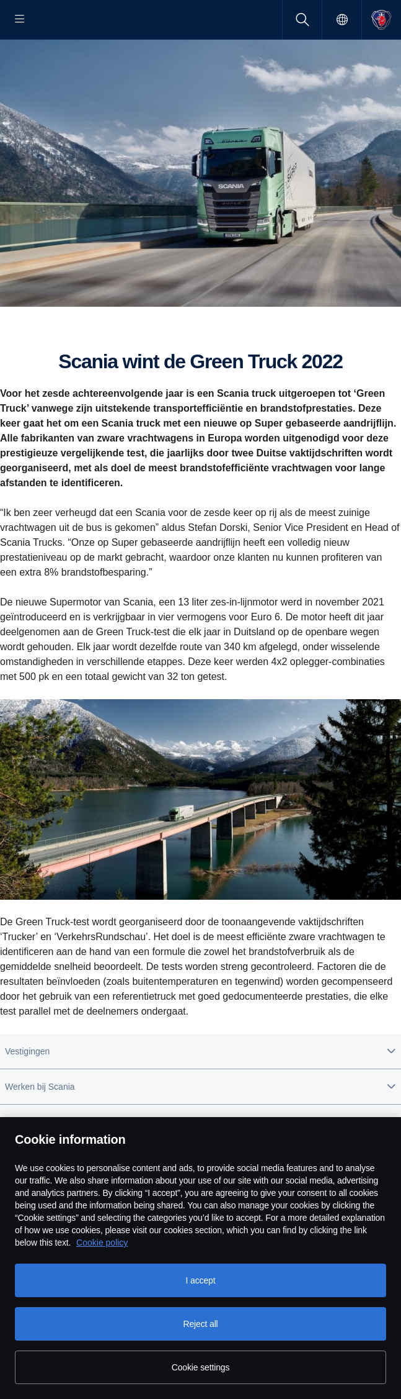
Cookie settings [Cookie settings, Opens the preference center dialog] (201, 1367)
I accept (201, 1280)
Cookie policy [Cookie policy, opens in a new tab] (102, 1242)
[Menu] (20, 19)
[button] (200, 1091)
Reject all (200, 1324)
